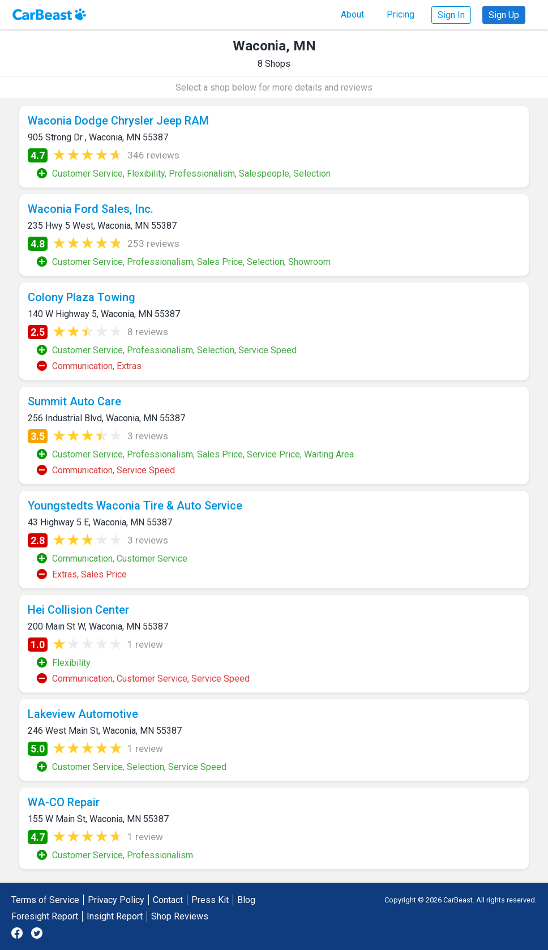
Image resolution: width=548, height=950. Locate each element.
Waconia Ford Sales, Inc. (90, 209)
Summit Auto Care (74, 401)
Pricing (400, 14)
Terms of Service (45, 900)
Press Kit (210, 900)
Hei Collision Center (78, 610)
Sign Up (504, 15)
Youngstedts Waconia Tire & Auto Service (135, 505)
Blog (246, 900)
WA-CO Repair (64, 802)
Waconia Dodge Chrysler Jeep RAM (118, 120)
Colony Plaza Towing (81, 297)
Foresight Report (44, 916)
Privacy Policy (116, 900)
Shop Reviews (179, 916)
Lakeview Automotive (83, 714)
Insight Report (115, 916)
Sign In (451, 15)
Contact (168, 900)
